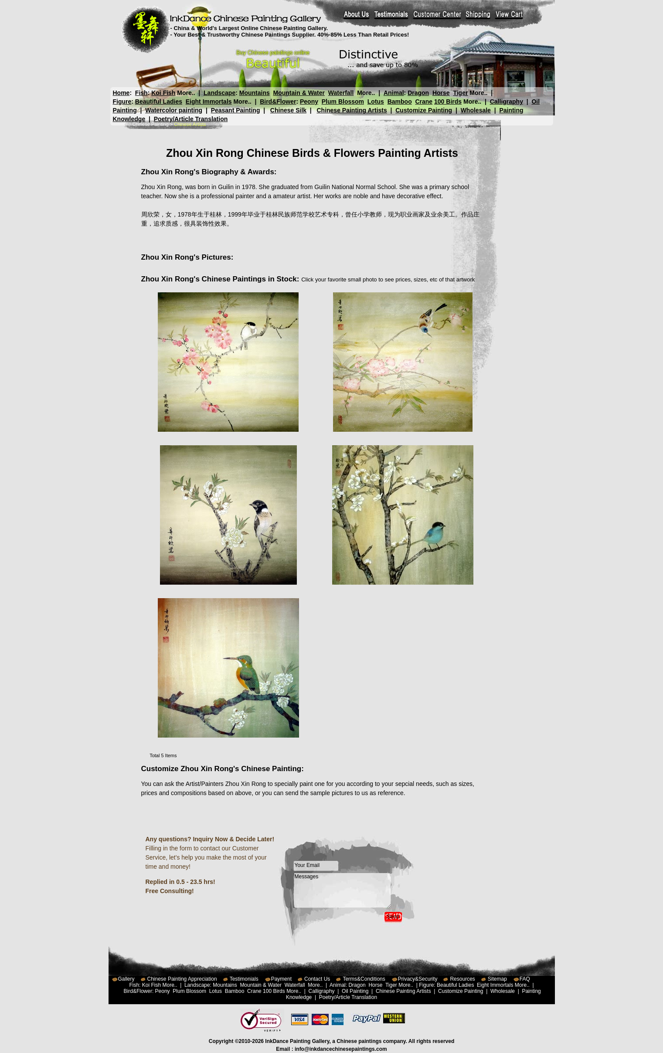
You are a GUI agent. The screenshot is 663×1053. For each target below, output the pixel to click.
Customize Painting (423, 110)
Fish (141, 92)
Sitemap (497, 979)
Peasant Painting (235, 110)
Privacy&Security (418, 979)
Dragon (418, 92)
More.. (186, 92)
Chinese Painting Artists (351, 110)
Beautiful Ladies (158, 101)
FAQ (525, 979)
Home (121, 92)
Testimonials (244, 979)
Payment (281, 979)
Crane (423, 101)
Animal (393, 92)
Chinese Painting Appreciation (182, 979)
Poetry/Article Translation (191, 118)
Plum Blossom (343, 101)
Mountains (254, 92)
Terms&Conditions (364, 979)
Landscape (219, 92)
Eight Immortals (209, 101)
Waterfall (341, 92)
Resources (462, 979)
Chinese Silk (288, 110)
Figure (122, 101)
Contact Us (317, 979)
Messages (342, 890)
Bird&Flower (278, 101)
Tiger (460, 92)
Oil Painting (355, 991)
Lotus (375, 101)
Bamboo (400, 101)
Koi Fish (163, 92)
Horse (440, 92)
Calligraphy (506, 101)
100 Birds (448, 101)
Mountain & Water (299, 92)
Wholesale (476, 110)
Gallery (126, 979)
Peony (309, 101)
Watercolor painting (173, 110)
